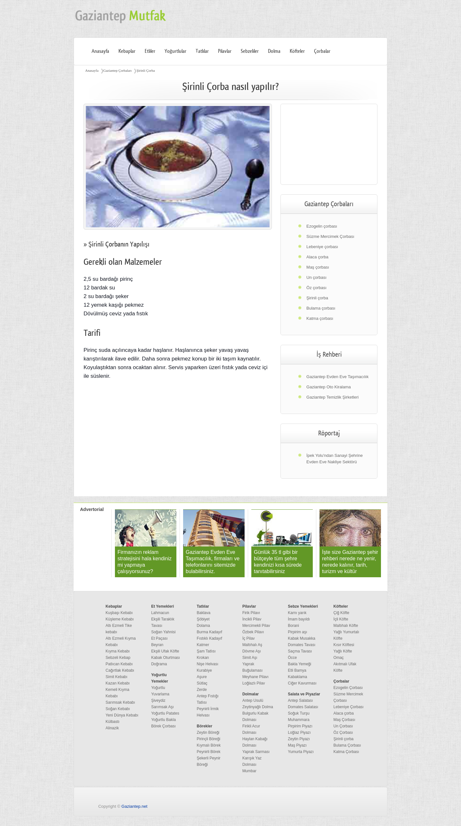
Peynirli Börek (209, 751)
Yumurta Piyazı (301, 751)
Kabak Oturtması (165, 657)
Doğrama (159, 664)
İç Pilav (248, 638)
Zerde (202, 689)
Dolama (203, 625)
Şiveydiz (158, 700)
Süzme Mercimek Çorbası (330, 236)
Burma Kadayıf (209, 632)
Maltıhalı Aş (252, 645)
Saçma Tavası (300, 651)
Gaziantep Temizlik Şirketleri (332, 397)
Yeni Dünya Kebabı (122, 715)
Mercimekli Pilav (256, 625)
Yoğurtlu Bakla (163, 719)
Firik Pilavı (251, 613)
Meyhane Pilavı (255, 677)
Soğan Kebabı (118, 709)
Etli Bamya (297, 670)
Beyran (157, 645)
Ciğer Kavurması (302, 683)
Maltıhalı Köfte (346, 625)
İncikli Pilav (251, 619)
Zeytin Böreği (208, 732)
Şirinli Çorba (145, 70)
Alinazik (112, 728)
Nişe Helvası (207, 664)
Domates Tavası (301, 645)
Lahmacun (160, 613)
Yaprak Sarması (256, 751)
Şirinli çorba (317, 298)
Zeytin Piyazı (299, 739)
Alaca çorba (317, 257)
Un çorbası (316, 277)
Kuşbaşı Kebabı (119, 613)
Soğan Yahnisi (163, 632)
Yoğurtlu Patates (165, 713)
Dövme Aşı (251, 651)
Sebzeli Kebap (118, 657)
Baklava (204, 613)
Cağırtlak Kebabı (120, 670)
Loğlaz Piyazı (299, 732)
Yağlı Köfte (343, 651)
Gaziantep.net (134, 806)
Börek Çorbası (163, 726)
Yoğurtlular (175, 51)
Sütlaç (202, 683)
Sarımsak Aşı (162, 707)
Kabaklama (297, 677)
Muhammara (298, 719)
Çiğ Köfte (341, 613)
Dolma (274, 51)
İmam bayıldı (299, 619)
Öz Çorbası (343, 732)
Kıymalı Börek (209, 745)
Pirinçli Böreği (208, 739)
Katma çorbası (319, 318)
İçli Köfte (341, 619)
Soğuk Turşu (298, 713)
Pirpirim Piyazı (300, 726)
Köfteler (297, 51)
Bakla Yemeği (299, 664)
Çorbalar (322, 51)
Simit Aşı (249, 657)
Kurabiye (204, 670)
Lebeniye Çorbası (349, 707)
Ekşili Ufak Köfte (165, 651)
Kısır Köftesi (344, 645)
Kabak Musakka (301, 638)
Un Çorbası (343, 726)
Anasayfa (100, 51)
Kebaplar (126, 51)
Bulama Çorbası (347, 745)
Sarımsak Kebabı (120, 702)
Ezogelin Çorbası (348, 687)
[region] (329, 144)
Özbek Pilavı (253, 632)
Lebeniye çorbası (322, 246)
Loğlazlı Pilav (253, 683)
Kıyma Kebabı (118, 651)
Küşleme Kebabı (120, 619)
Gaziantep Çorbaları (117, 70)
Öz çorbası (316, 287)
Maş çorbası (317, 267)
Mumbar (249, 771)
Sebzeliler (250, 51)
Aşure (202, 677)
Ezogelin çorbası (321, 226)
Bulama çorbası (320, 308)
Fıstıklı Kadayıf (209, 638)
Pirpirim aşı (297, 632)
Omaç (339, 657)
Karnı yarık (297, 613)
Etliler (150, 51)
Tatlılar (202, 51)
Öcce (292, 657)
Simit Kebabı (116, 677)
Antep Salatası (300, 700)
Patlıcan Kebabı (119, 664)
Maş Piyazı (297, 745)
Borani (293, 625)
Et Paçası (159, 638)
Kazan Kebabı (118, 683)
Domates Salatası (303, 707)
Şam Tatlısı (206, 651)
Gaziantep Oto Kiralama (328, 387)
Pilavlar (224, 51)
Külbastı (112, 721)
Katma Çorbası (346, 751)
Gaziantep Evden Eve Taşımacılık (337, 376)
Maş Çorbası (344, 719)
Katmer (203, 645)
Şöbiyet (203, 619)
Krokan (203, 657)
